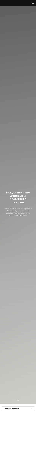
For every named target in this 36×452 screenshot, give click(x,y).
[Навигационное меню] (33, 3)
